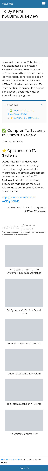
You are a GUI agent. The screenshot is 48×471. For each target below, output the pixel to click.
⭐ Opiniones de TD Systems (24, 117)
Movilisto (7, 4)
